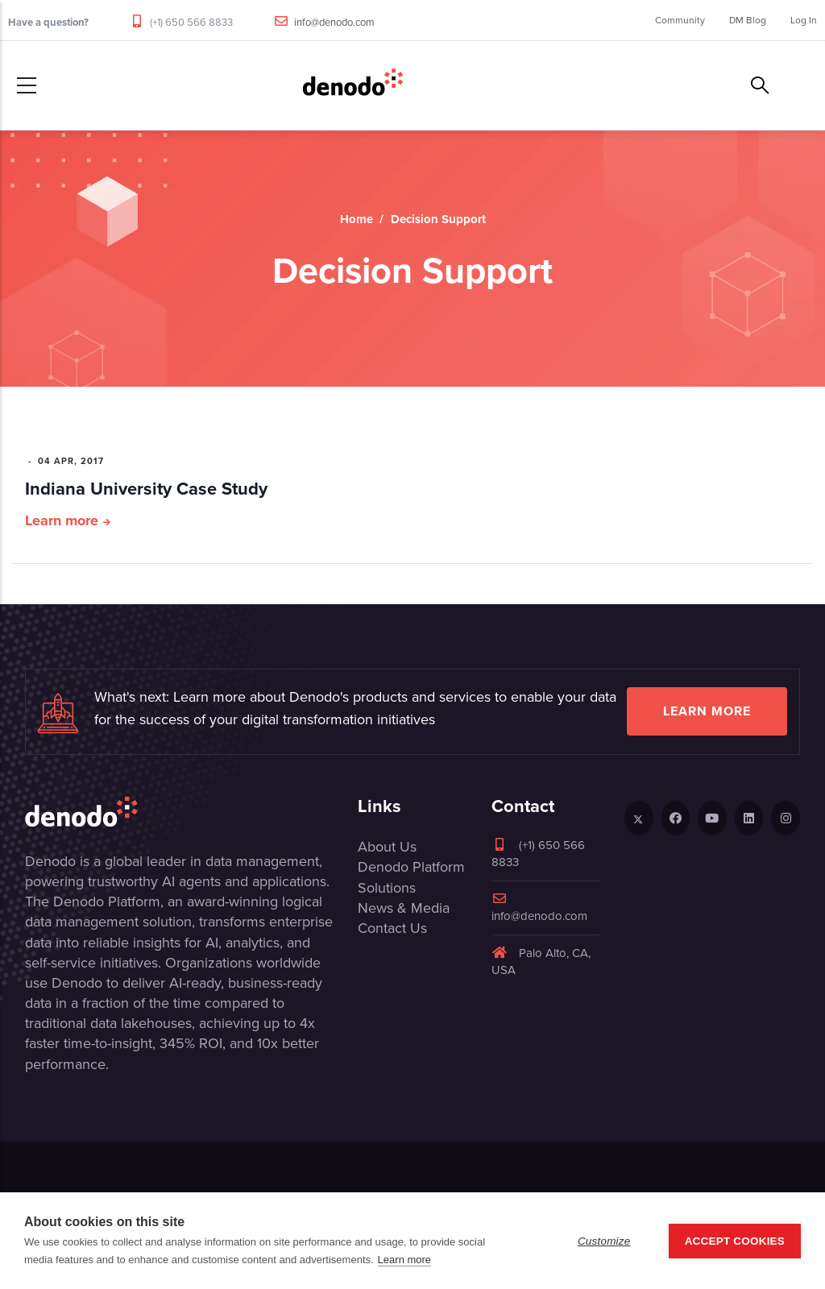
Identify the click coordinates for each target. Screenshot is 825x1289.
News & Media (404, 907)
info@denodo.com (334, 22)
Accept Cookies (735, 1241)
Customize (604, 1241)
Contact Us (392, 928)
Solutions (387, 887)
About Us (387, 846)
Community (680, 20)
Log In (803, 20)
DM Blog (747, 20)
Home (356, 219)
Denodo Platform (411, 866)
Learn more (61, 520)
